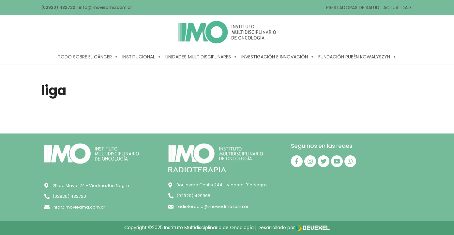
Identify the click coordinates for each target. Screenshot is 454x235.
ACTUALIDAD (397, 7)
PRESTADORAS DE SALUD (352, 7)
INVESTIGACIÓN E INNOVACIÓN (277, 57)
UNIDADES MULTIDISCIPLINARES (201, 57)
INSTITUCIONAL (141, 57)
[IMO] (227, 32)
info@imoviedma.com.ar (105, 7)
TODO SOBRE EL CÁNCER (88, 57)
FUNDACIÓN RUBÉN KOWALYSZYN (357, 57)
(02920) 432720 (58, 7)
